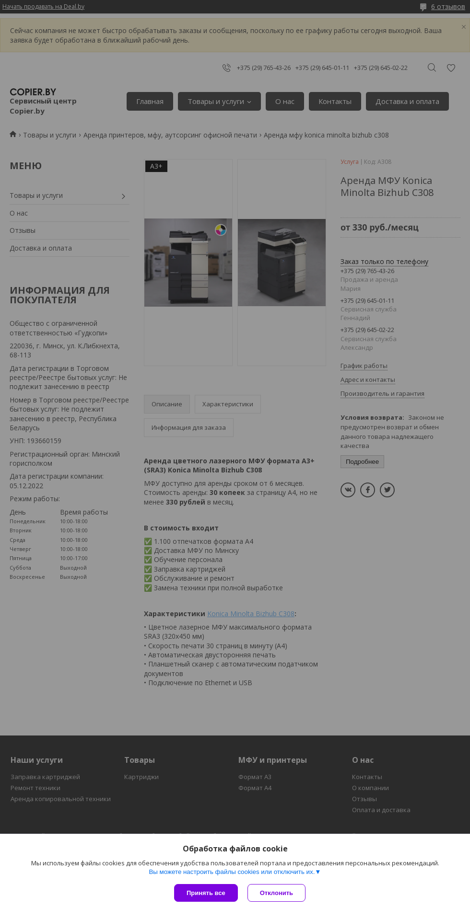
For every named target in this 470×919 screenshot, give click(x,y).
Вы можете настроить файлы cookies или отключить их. (232, 871)
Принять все (206, 892)
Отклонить (276, 892)
